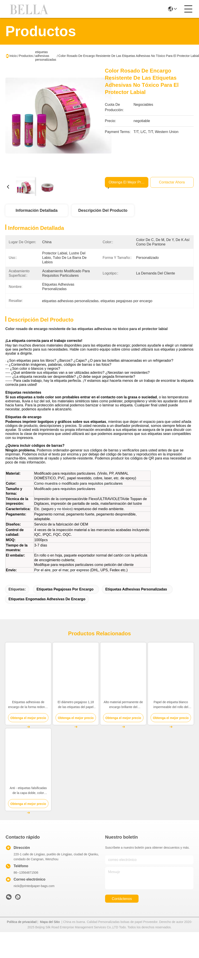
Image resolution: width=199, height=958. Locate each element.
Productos (26, 56)
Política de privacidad (22, 930)
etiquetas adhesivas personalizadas (45, 55)
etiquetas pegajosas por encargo (65, 597)
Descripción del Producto (102, 210)
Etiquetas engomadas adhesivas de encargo (46, 607)
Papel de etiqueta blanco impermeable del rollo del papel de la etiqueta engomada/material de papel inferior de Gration (171, 712)
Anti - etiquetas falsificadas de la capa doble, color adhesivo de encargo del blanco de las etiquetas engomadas (28, 798)
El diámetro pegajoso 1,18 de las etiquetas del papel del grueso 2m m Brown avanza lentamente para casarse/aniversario (76, 712)
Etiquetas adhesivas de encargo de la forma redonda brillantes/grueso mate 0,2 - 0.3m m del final (28, 712)
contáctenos (122, 907)
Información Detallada (37, 210)
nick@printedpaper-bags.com (34, 894)
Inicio (13, 56)
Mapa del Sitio (50, 930)
